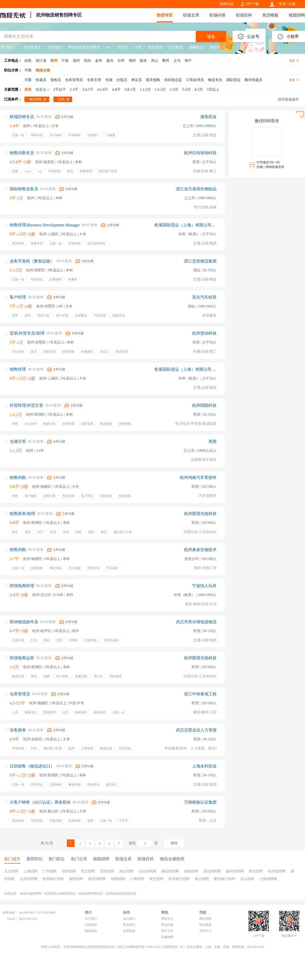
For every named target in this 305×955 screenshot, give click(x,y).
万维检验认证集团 (200, 802)
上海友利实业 (204, 766)
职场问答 (217, 15)
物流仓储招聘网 (30, 893)
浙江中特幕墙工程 (200, 694)
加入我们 (129, 918)
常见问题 (167, 925)
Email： (12, 918)
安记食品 (176, 47)
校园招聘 (297, 15)
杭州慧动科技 (204, 333)
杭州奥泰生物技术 (200, 549)
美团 (212, 441)
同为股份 (55, 47)
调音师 (215, 47)
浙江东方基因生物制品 (196, 189)
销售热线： (10, 912)
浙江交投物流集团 (200, 261)
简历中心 (205, 931)
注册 (292, 4)
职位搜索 (205, 925)
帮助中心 (167, 918)
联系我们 (129, 925)
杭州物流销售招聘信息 (121, 893)
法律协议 (91, 925)
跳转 (174, 843)
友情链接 (129, 931)
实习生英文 (32, 47)
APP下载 (252, 4)
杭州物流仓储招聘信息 (60, 893)
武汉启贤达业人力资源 (196, 730)
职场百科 (244, 15)
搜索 (211, 37)
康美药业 (208, 117)
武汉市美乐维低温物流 (196, 622)
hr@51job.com (28, 918)
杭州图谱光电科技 (200, 513)
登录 (282, 4)
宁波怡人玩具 (204, 586)
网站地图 (205, 918)
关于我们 (91, 918)
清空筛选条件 (288, 99)
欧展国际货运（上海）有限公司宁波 (186, 225)
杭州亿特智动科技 (200, 153)
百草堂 (122, 47)
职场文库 (191, 15)
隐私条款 (91, 931)
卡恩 (138, 47)
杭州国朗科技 (204, 405)
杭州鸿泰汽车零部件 (198, 477)
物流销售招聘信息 (91, 893)
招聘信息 (227, 4)
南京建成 (155, 47)
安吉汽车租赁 (204, 297)
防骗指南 (167, 937)
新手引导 (167, 931)
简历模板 (270, 15)
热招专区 (165, 15)
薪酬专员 (196, 47)
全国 (27, 60)
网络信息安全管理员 (84, 47)
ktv (108, 47)
